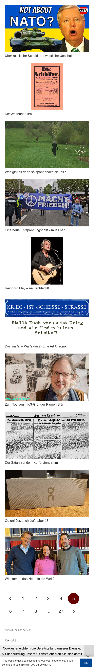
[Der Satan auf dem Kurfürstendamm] (47, 414)
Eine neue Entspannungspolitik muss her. (35, 230)
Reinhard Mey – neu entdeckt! (27, 288)
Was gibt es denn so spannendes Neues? (35, 172)
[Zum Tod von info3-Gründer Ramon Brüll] (47, 356)
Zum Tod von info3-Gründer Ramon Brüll (34, 404)
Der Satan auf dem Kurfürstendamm (31, 462)
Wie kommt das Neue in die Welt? (30, 579)
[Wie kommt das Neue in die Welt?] (47, 530)
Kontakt (10, 640)
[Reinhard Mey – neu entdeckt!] (47, 240)
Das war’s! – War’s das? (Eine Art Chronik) (36, 346)
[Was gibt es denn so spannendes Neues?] (47, 123)
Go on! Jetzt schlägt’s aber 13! (27, 520)
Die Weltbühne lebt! (19, 114)
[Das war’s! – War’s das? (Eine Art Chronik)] (47, 298)
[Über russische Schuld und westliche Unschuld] (47, 7)
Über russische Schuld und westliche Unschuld (39, 56)
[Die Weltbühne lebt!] (47, 65)
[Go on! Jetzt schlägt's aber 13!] (47, 472)
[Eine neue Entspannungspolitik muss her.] (47, 182)
